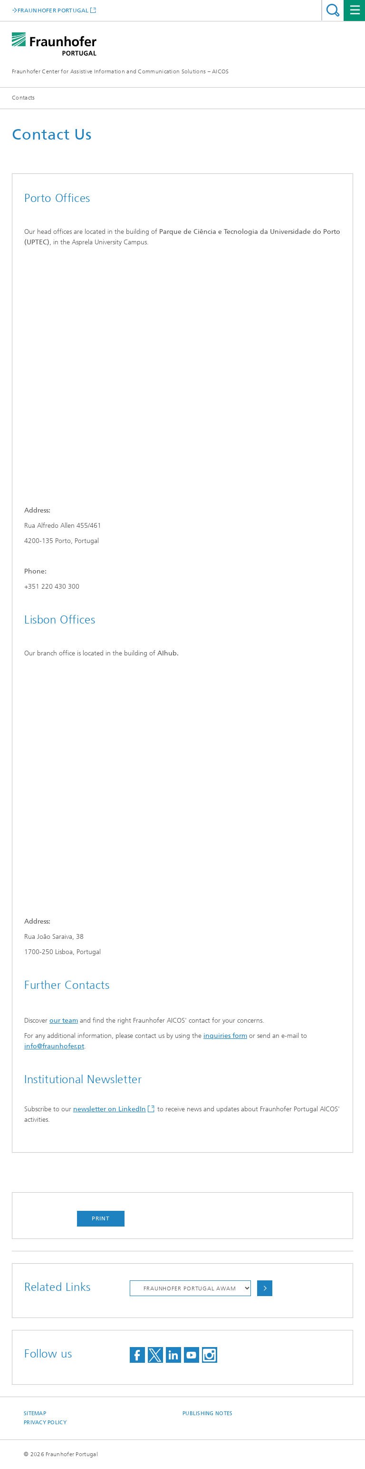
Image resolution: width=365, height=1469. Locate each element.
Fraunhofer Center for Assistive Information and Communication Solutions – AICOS (120, 71)
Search (333, 10)
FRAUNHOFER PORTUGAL (53, 10)
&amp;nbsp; (166, 375)
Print (101, 1218)
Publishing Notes (207, 1413)
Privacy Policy (45, 1422)
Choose (264, 1288)
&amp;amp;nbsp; (166, 786)
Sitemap (35, 1413)
